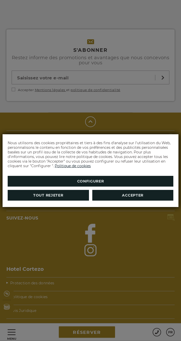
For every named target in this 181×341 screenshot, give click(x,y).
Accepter (132, 195)
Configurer (90, 181)
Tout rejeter (48, 195)
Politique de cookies (73, 166)
